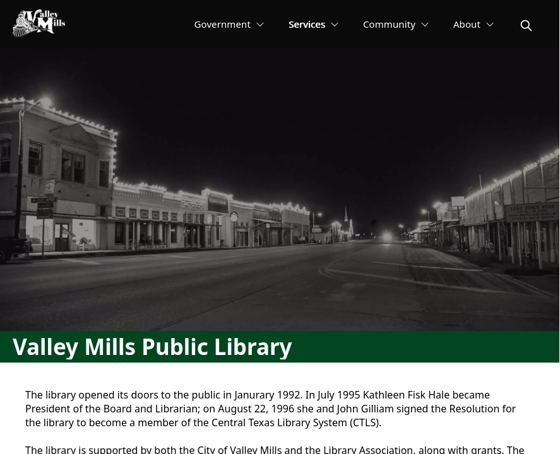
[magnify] (526, 26)
